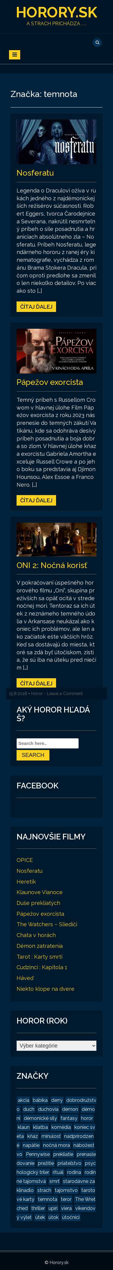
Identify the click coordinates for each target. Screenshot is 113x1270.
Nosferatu (35, 172)
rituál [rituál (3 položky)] (58, 1172)
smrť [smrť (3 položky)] (54, 1181)
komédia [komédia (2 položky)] (61, 1127)
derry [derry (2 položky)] (57, 1100)
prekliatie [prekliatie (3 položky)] (63, 1154)
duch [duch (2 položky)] (28, 1109)
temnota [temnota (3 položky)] (47, 1199)
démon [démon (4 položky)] (70, 1109)
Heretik (26, 881)
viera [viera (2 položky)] (66, 1208)
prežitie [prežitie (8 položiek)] (46, 1163)
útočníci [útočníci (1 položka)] (71, 1217)
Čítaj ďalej (36, 307)
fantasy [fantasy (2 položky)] (69, 1118)
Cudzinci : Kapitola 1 (42, 967)
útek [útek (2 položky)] (40, 1217)
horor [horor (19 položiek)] (87, 1118)
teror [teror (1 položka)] (66, 1199)
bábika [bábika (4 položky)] (40, 1100)
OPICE (25, 860)
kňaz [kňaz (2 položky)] (32, 1136)
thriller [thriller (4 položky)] (38, 1208)
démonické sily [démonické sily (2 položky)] (40, 1118)
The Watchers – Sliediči (47, 924)
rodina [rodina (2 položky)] (74, 1172)
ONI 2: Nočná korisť (52, 565)
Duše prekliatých (38, 903)
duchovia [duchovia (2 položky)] (48, 1109)
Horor (37, 693)
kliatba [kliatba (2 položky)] (40, 1127)
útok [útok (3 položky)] (53, 1217)
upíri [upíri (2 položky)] (53, 1208)
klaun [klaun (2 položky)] (24, 1127)
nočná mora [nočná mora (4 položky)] (56, 1145)
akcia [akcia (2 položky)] (23, 1100)
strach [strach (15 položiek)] (44, 1190)
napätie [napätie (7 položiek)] (31, 1145)
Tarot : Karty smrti (39, 957)
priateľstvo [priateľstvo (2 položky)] (69, 1163)
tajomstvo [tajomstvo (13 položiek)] (66, 1190)
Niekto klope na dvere (45, 989)
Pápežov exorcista (50, 382)
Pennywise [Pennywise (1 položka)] (38, 1154)
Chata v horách (36, 935)
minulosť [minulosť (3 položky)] (51, 1136)
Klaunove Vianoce (40, 892)
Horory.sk (56, 12)
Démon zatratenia (40, 946)
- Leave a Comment (63, 693)
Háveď (25, 978)
